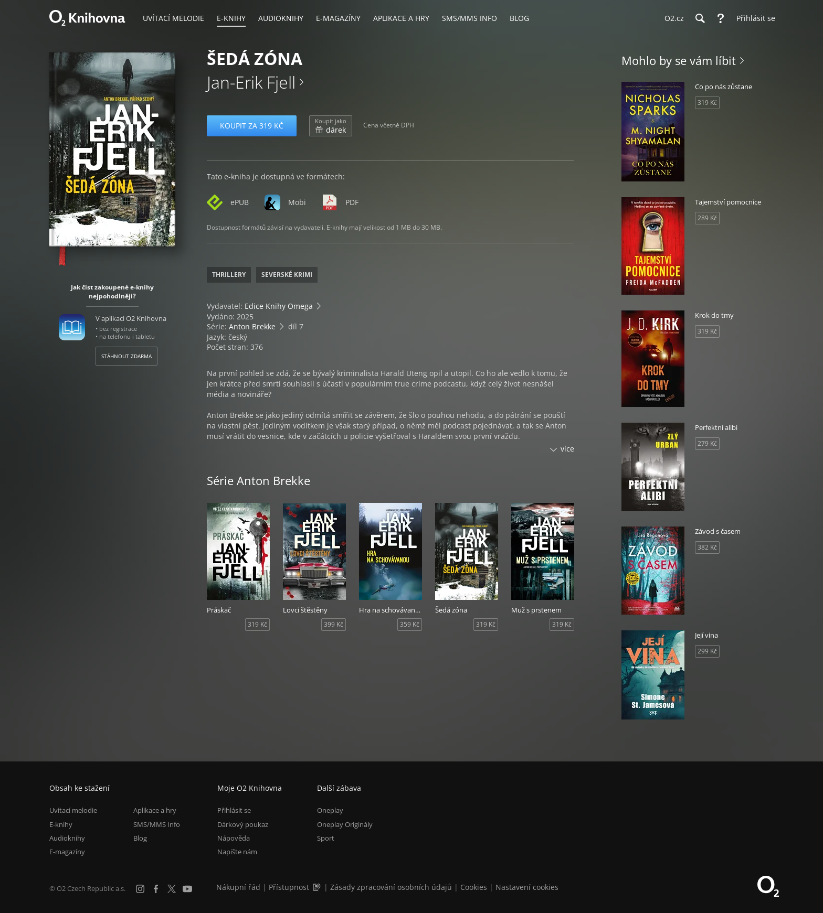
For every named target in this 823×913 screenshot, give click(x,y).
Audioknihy (67, 838)
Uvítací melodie (73, 810)
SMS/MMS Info (156, 824)
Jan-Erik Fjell (251, 82)
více (567, 449)
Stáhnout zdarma (126, 356)
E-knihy (60, 824)
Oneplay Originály (345, 824)
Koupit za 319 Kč (251, 126)
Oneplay (330, 810)
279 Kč (707, 443)
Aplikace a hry (154, 810)
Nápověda (233, 838)
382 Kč (707, 547)
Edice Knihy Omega (279, 306)
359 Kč (409, 624)
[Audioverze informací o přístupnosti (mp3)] (317, 887)
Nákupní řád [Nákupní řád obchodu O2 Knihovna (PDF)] (238, 887)
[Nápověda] (720, 18)
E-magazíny (67, 851)
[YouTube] (187, 889)
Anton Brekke (252, 326)
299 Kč (707, 651)
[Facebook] (156, 889)
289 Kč (707, 217)
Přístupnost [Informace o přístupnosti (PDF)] (289, 887)
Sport (325, 838)
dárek (330, 126)
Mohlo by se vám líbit (678, 60)
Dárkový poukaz (242, 824)
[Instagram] (140, 889)
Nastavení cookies (526, 887)
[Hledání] (699, 18)
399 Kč (333, 624)
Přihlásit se (234, 810)
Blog (140, 838)
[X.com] (172, 889)
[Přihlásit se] (753, 18)
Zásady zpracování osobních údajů (391, 887)
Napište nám (237, 851)
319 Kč (257, 624)
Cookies (473, 887)
